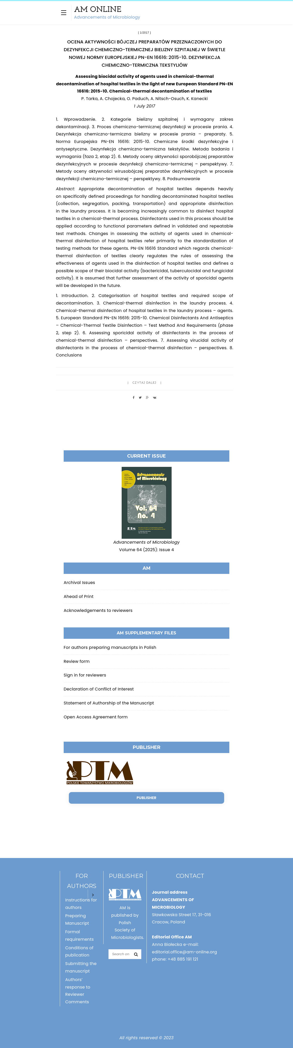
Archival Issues (79, 583)
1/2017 (144, 32)
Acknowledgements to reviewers (98, 610)
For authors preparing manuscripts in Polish (110, 647)
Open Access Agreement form (96, 717)
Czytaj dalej (144, 382)
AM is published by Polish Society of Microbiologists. (127, 922)
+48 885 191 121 (183, 959)
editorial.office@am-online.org (184, 952)
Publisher (146, 797)
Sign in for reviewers (85, 675)
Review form (77, 661)
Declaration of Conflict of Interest (99, 689)
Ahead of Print (78, 596)
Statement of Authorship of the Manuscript (109, 703)
